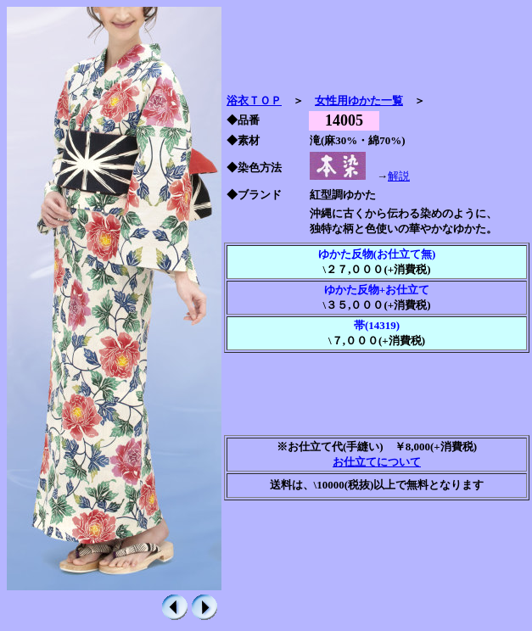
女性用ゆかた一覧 (359, 100)
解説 (399, 176)
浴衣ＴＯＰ (254, 100)
